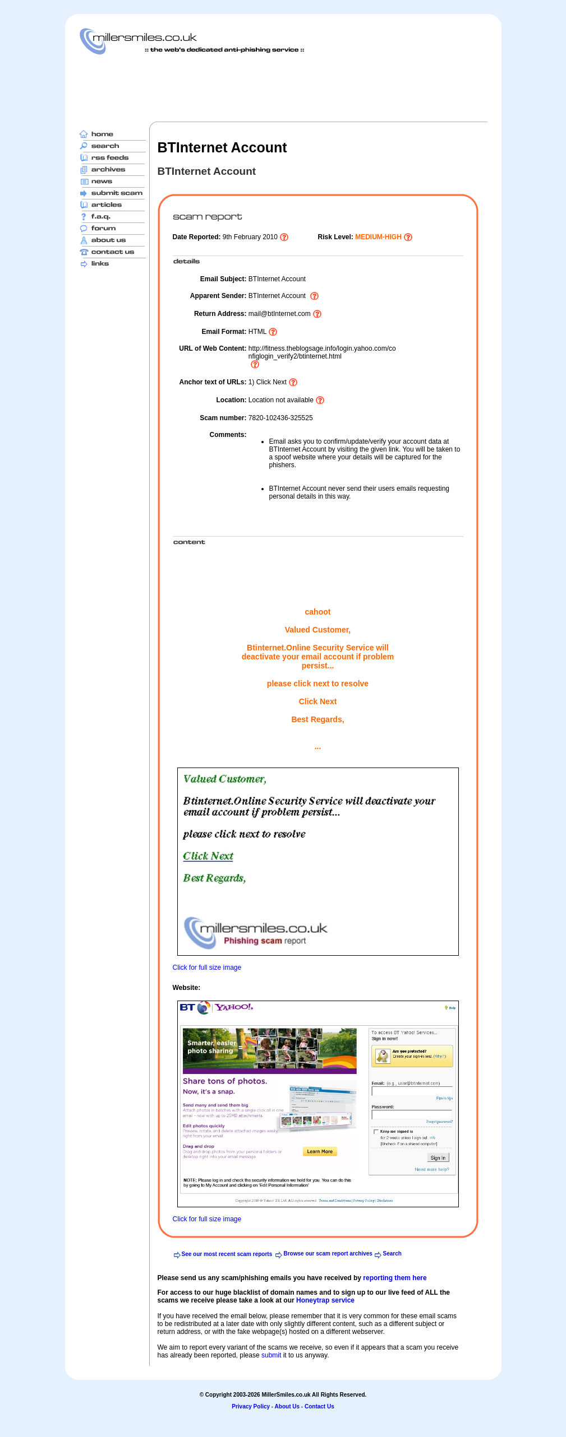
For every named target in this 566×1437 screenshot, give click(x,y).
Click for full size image (207, 967)
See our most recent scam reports (227, 1254)
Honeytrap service (325, 1300)
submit (271, 1355)
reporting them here (394, 1278)
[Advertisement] (283, 88)
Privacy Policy (251, 1406)
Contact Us (319, 1406)
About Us (287, 1406)
